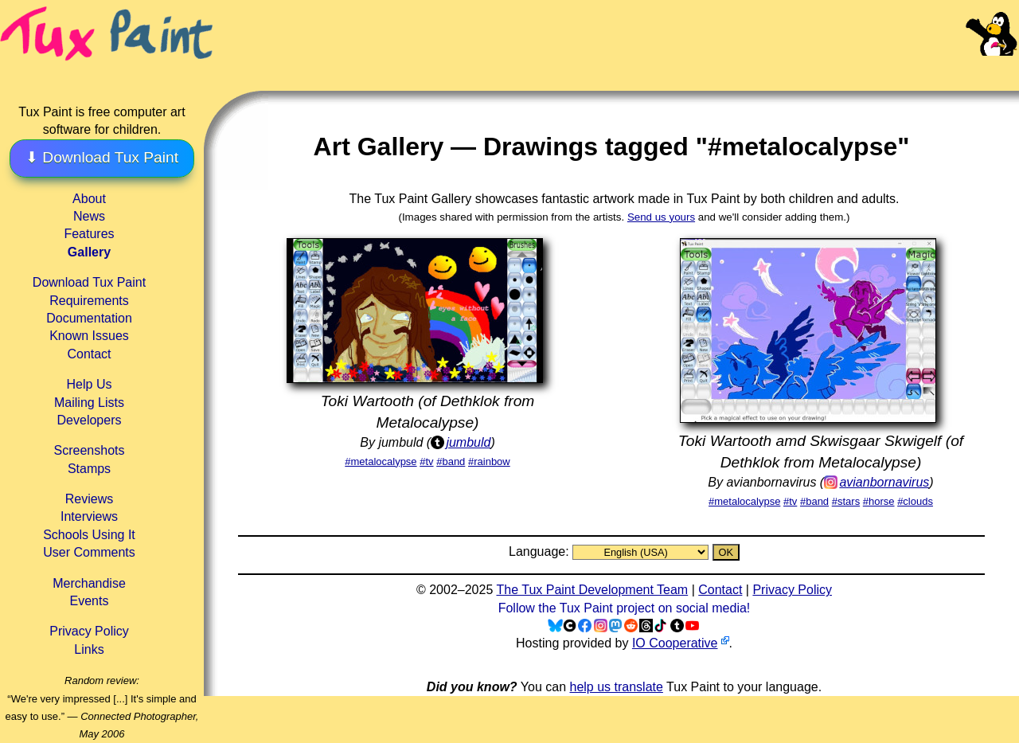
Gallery (89, 252)
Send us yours (661, 217)
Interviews (89, 516)
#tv (426, 461)
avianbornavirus (884, 482)
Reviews (89, 499)
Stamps (89, 468)
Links (88, 649)
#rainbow (489, 461)
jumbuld (468, 442)
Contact (89, 354)
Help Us (89, 384)
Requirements (89, 300)
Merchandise (89, 583)
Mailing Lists (89, 402)
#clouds (915, 501)
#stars (846, 501)
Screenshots (89, 450)
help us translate (615, 687)
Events (89, 601)
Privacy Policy (89, 631)
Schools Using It (89, 535)
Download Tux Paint (89, 282)
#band (450, 461)
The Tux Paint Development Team (592, 589)
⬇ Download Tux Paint (101, 157)
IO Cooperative (675, 643)
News (89, 216)
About (89, 198)
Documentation (89, 318)
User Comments (89, 552)
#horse (879, 501)
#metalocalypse (380, 461)
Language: (540, 551)
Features (89, 233)
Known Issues (89, 335)
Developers (89, 420)
